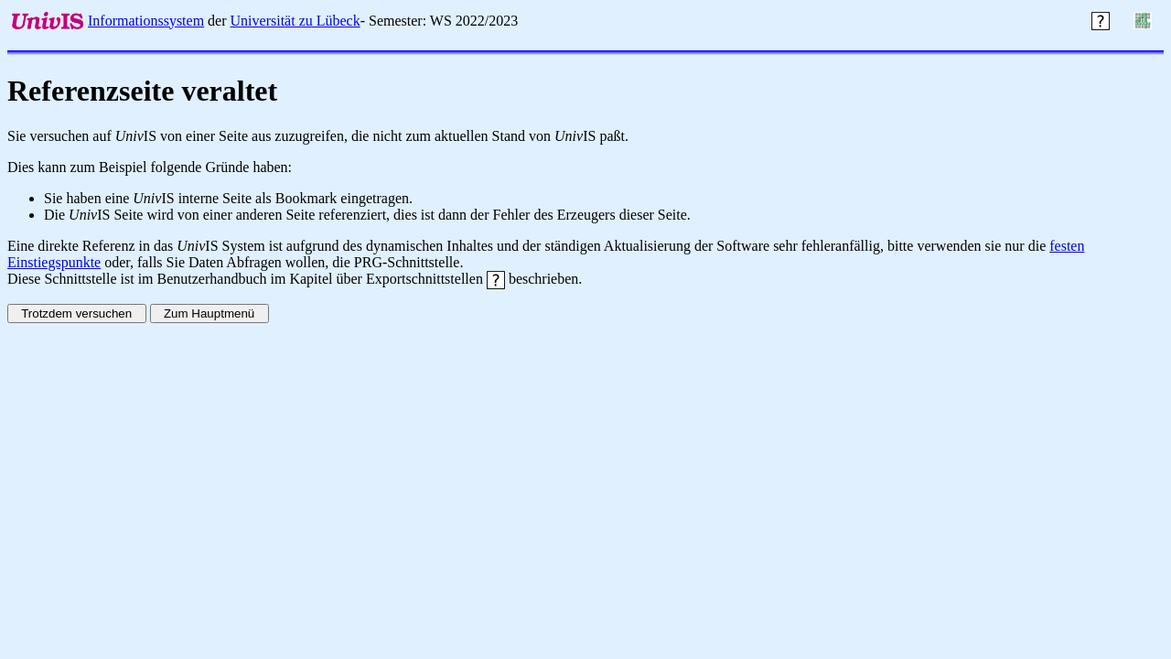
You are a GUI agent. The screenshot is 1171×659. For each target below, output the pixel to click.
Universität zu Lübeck (295, 20)
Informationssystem (146, 20)
